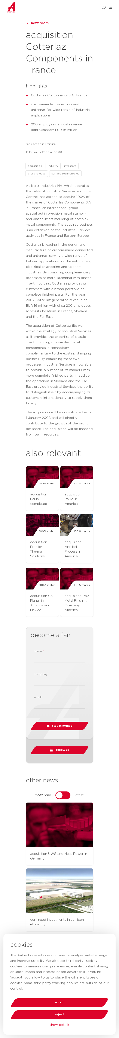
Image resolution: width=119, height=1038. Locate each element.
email (38, 697)
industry (53, 166)
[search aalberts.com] (104, 7)
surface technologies (65, 173)
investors (70, 166)
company (41, 674)
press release (37, 173)
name (39, 651)
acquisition (35, 166)
